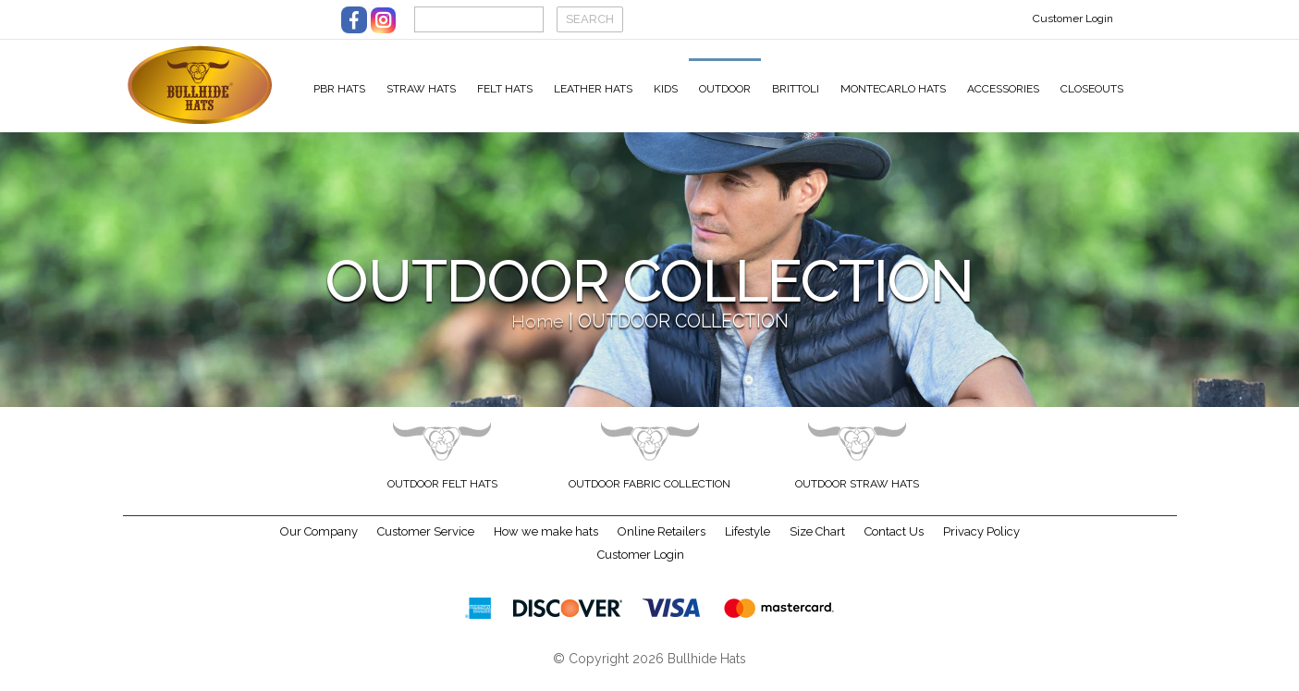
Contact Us (894, 543)
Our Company (319, 543)
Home (537, 333)
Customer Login (1073, 18)
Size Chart (817, 543)
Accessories (1003, 88)
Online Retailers (661, 543)
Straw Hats (421, 88)
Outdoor (725, 88)
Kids (666, 88)
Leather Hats (593, 88)
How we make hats (546, 543)
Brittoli (795, 88)
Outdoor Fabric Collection (649, 495)
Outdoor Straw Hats (857, 495)
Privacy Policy (981, 543)
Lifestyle (747, 543)
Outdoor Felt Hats (442, 495)
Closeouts (1091, 88)
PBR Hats (339, 88)
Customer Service (425, 543)
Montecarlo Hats (893, 88)
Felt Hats (505, 88)
